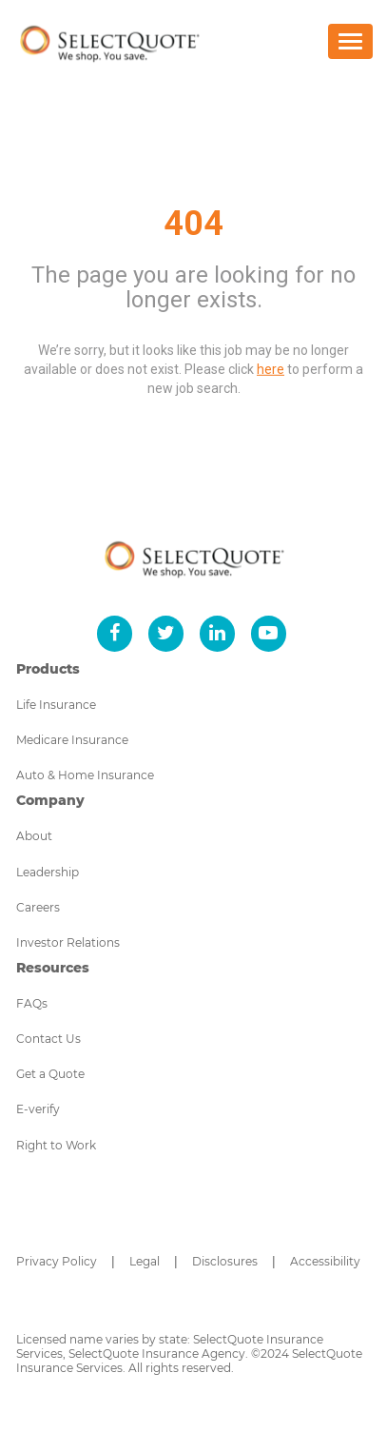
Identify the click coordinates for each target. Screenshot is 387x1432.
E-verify (38, 1109)
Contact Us (48, 1038)
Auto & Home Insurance (85, 775)
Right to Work (56, 1145)
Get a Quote (50, 1074)
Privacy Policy (56, 1261)
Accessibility (325, 1261)
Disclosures (225, 1261)
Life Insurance (56, 704)
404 (193, 224)
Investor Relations (68, 942)
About (34, 836)
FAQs (32, 1003)
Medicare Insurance (72, 740)
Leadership (47, 872)
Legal (144, 1261)
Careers (38, 907)
